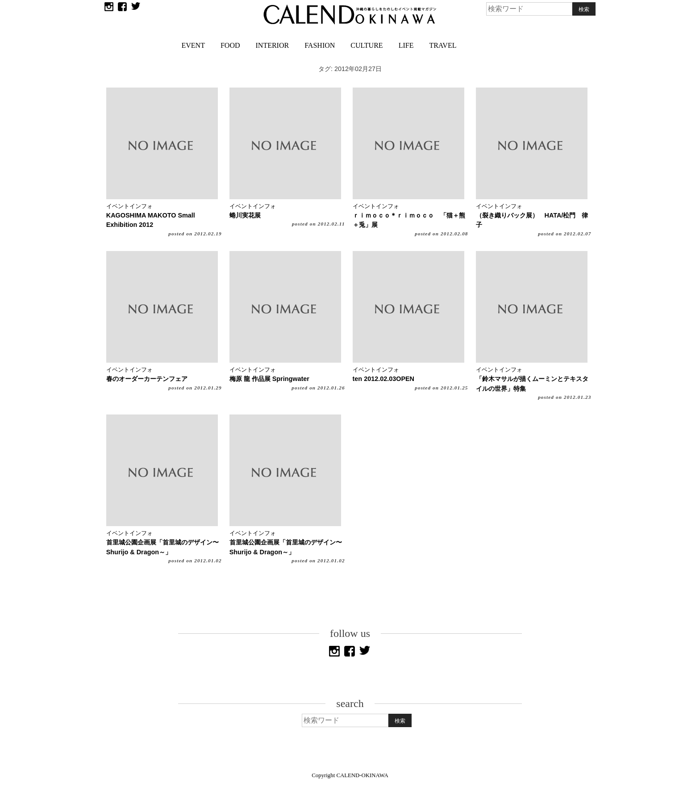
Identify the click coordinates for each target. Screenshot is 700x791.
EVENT (193, 45)
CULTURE (366, 45)
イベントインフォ (129, 206)
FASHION (319, 45)
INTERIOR (272, 45)
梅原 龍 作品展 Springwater (269, 378)
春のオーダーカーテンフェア (147, 378)
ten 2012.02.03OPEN (383, 378)
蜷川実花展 (245, 215)
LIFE (406, 45)
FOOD (230, 45)
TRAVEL (442, 45)
